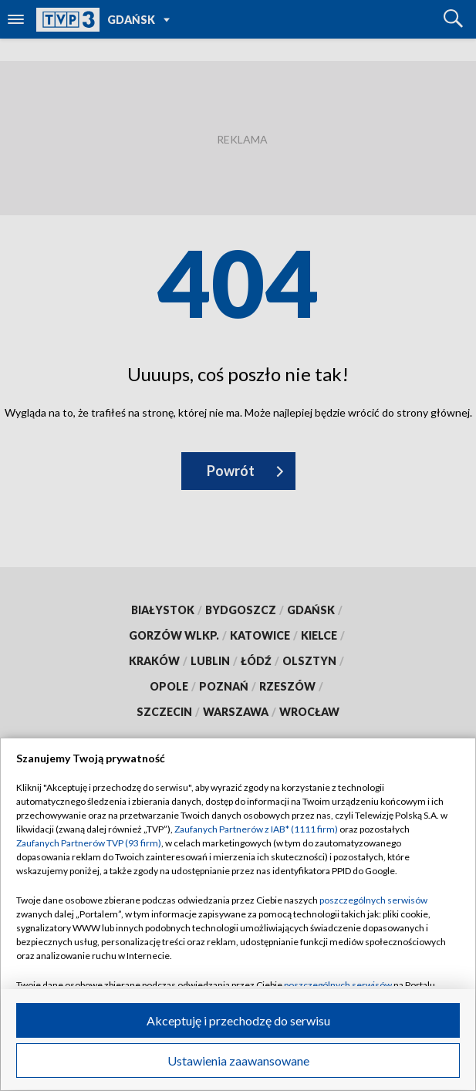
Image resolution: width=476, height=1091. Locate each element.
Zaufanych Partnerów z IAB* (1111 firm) (256, 829)
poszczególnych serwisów (373, 900)
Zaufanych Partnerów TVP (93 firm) (88, 843)
